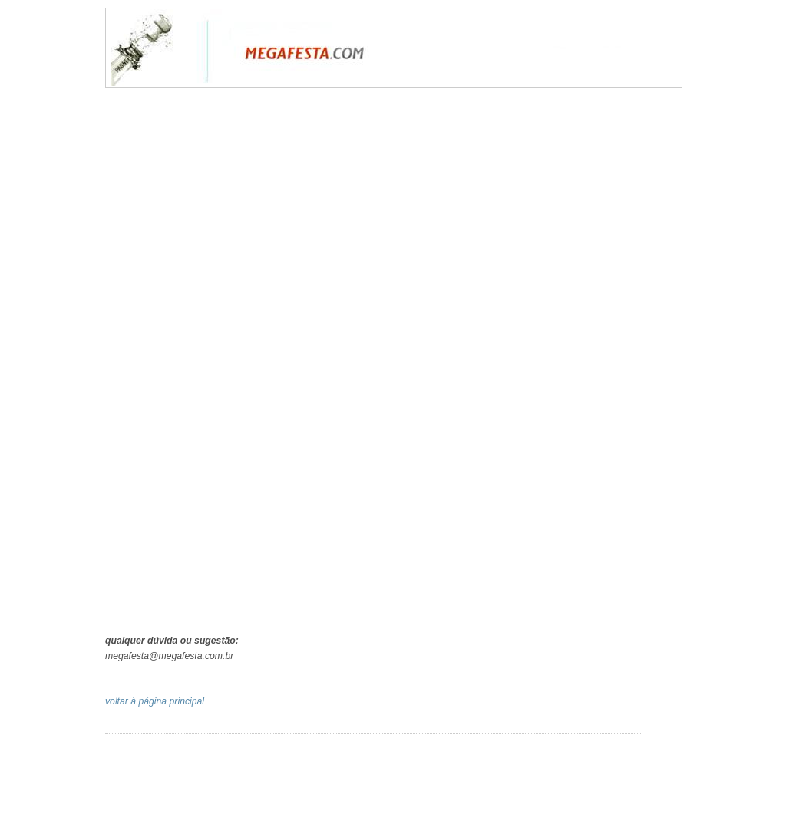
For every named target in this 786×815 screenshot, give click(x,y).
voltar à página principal (154, 701)
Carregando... (397, 363)
